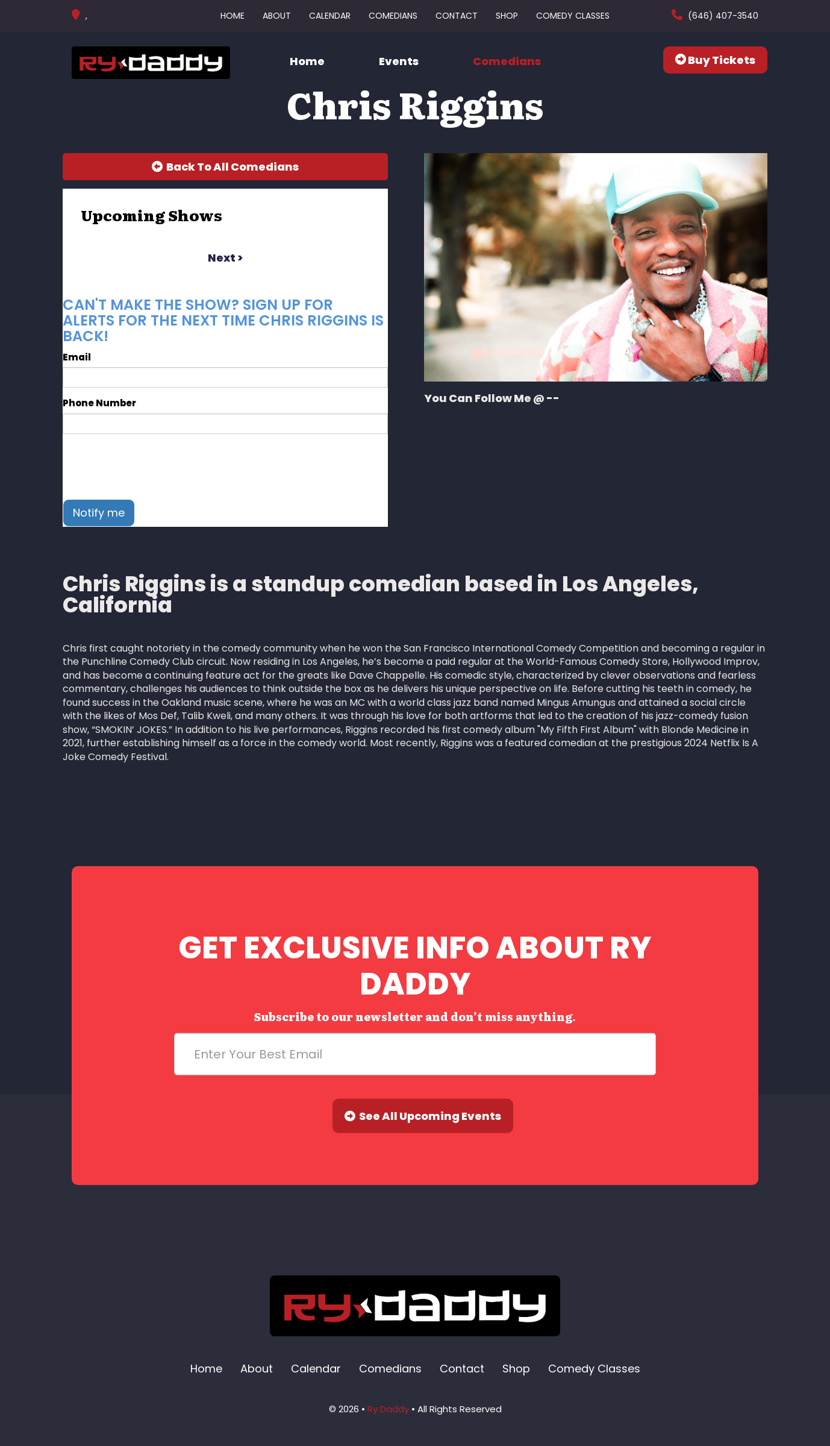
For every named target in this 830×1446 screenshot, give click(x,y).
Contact (456, 16)
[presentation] (154, 466)
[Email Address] (415, 1054)
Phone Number (99, 403)
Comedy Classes (573, 16)
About (277, 16)
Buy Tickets (715, 60)
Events (399, 61)
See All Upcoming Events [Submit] (423, 1116)
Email (77, 357)
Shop (507, 16)
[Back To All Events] (225, 167)
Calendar (330, 16)
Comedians (393, 16)
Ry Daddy (388, 1409)
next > (225, 257)
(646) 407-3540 (721, 16)
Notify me (99, 512)
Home (232, 16)
